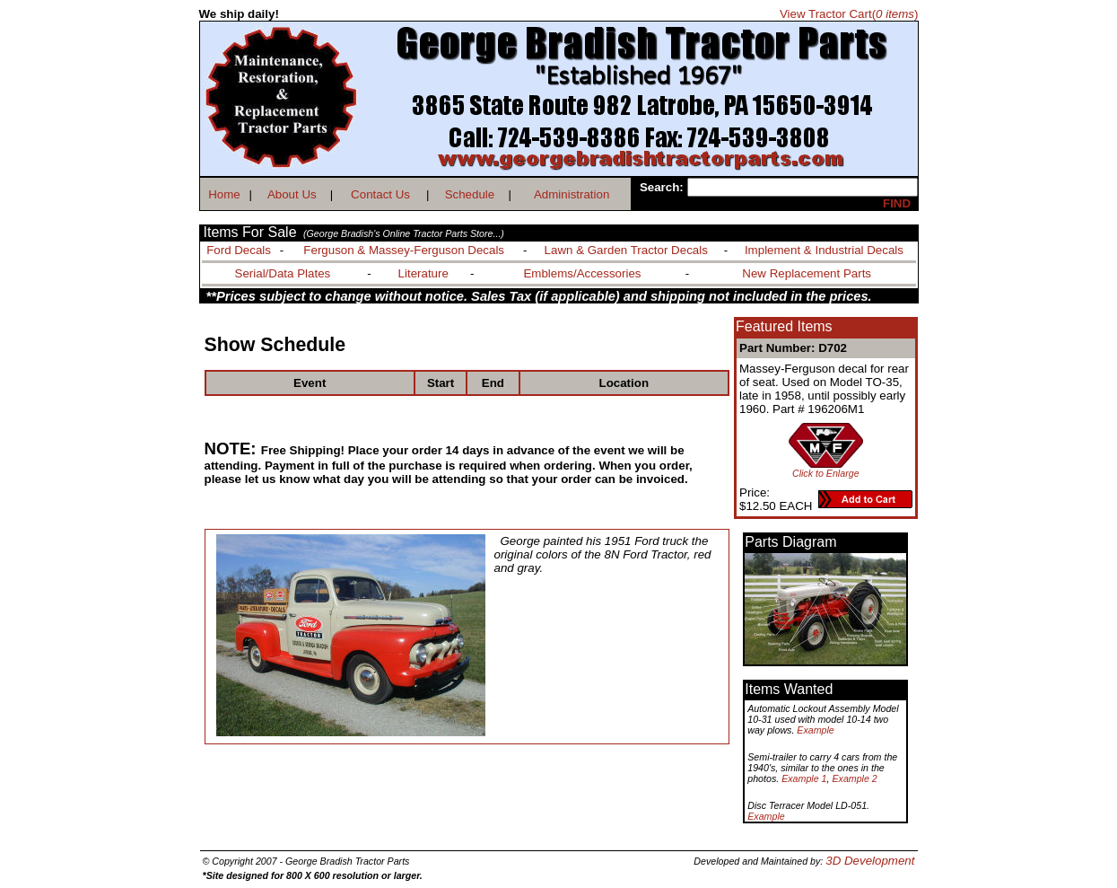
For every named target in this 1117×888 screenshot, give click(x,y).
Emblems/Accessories (582, 273)
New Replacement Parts (806, 273)
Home (224, 194)
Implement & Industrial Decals (824, 250)
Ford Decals (238, 250)
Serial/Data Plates (283, 273)
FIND (897, 203)
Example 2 (854, 778)
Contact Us (380, 194)
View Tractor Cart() (849, 14)
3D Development (869, 860)
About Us (292, 194)
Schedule (470, 194)
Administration (571, 194)
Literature (423, 273)
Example (815, 730)
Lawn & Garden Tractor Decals (626, 250)
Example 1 (803, 778)
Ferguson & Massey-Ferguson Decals (403, 250)
